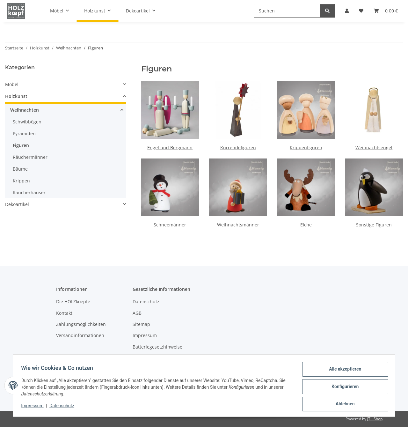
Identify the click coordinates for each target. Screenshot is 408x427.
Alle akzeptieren (343, 371)
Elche (306, 225)
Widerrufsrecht (149, 358)
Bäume (20, 169)
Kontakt (64, 313)
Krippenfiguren (306, 147)
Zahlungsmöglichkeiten (81, 324)
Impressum (34, 407)
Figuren (21, 145)
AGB (137, 313)
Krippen (21, 181)
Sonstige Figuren (374, 225)
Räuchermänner (30, 157)
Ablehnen (342, 404)
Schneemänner (170, 225)
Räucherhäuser (29, 192)
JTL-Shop (374, 419)
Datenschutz (64, 407)
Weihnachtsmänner (238, 225)
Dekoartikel (17, 204)
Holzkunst (16, 96)
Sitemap (141, 324)
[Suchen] (287, 11)
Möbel (11, 84)
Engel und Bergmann (170, 147)
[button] (65, 84)
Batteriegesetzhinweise (157, 347)
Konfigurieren (342, 387)
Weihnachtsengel (373, 147)
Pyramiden (24, 133)
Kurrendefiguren (238, 147)
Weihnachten (24, 110)
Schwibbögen (27, 122)
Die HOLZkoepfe (73, 301)
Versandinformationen (80, 335)
